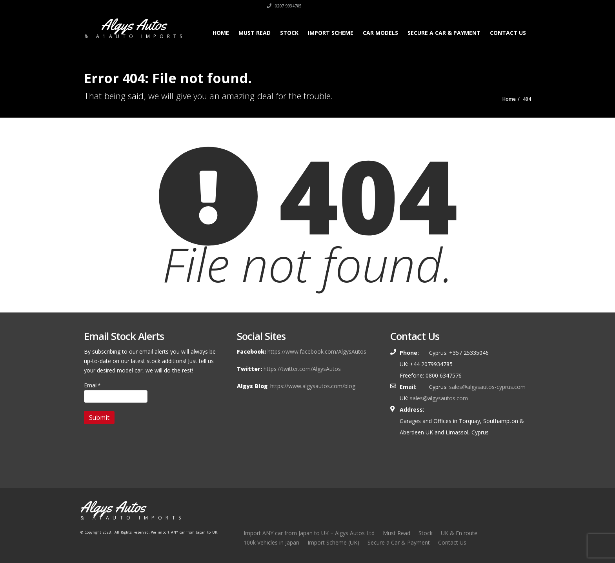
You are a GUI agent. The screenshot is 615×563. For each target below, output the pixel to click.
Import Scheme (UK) (333, 542)
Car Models (380, 32)
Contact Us (508, 32)
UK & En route (459, 533)
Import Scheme (330, 32)
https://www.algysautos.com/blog (312, 386)
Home (221, 32)
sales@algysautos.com (439, 398)
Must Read (254, 32)
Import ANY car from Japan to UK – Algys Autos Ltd (309, 533)
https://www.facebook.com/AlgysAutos (316, 351)
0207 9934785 (513, 6)
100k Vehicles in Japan (271, 542)
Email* (115, 392)
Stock (289, 32)
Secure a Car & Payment (444, 32)
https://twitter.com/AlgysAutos (302, 368)
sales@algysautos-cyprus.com (487, 386)
